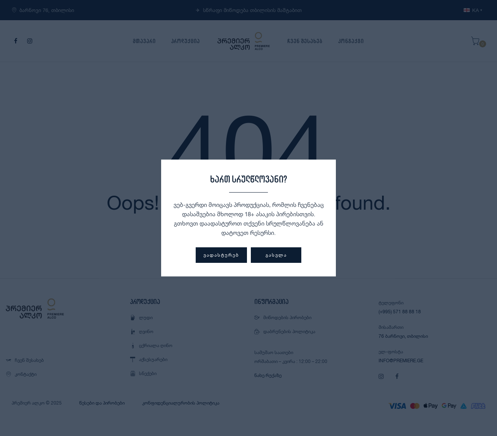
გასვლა (276, 255)
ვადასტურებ (221, 255)
